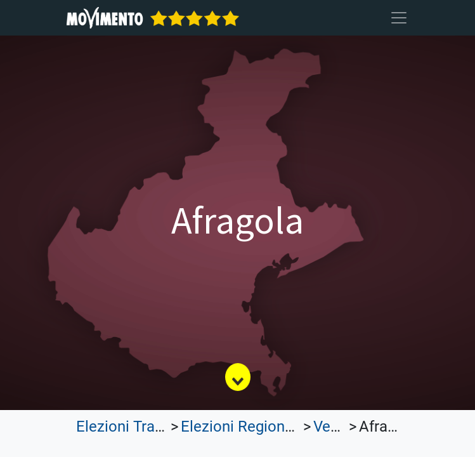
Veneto (337, 426)
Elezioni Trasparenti (142, 426)
